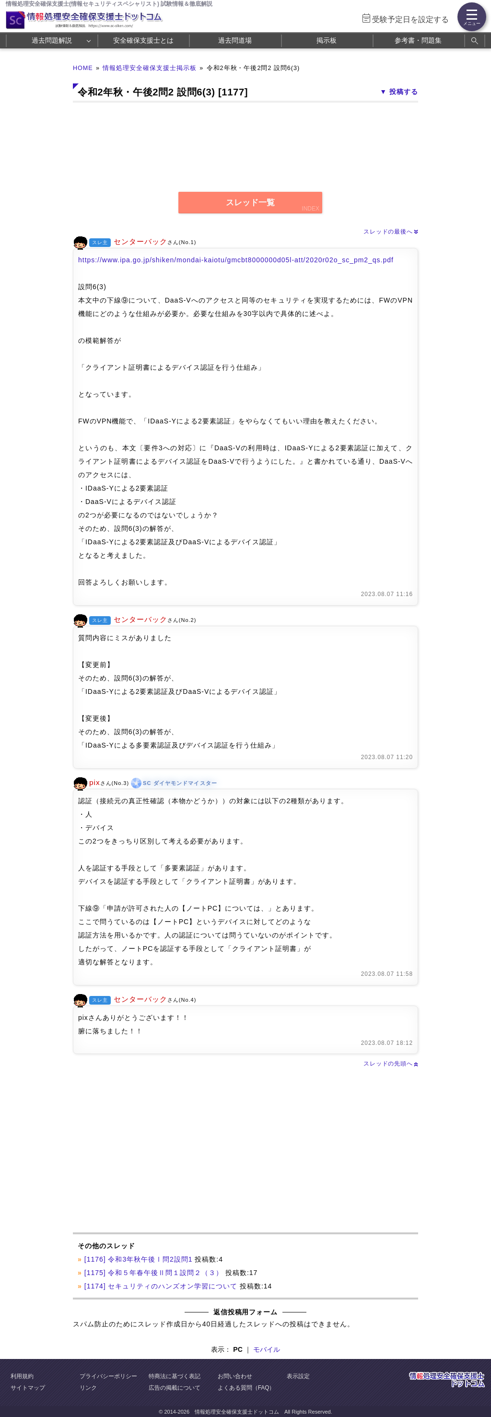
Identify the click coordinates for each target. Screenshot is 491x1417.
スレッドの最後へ (390, 231)
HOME (83, 68)
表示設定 (298, 1376)
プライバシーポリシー (108, 1376)
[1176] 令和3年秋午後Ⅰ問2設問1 (138, 1259)
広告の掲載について (174, 1387)
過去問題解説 (52, 40)
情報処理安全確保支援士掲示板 (150, 68)
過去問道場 (235, 40)
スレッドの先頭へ (390, 1063)
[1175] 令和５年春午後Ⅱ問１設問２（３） (153, 1272)
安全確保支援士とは (143, 40)
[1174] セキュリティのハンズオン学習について (160, 1286)
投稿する (403, 91)
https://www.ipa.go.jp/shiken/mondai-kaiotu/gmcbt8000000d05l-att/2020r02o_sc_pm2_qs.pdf (236, 260)
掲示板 (326, 40)
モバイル (266, 1349)
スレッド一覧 (250, 202)
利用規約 (22, 1376)
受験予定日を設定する (410, 19)
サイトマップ (28, 1387)
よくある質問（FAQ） (246, 1387)
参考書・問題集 (418, 40)
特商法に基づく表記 (174, 1376)
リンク (88, 1387)
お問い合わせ (235, 1376)
